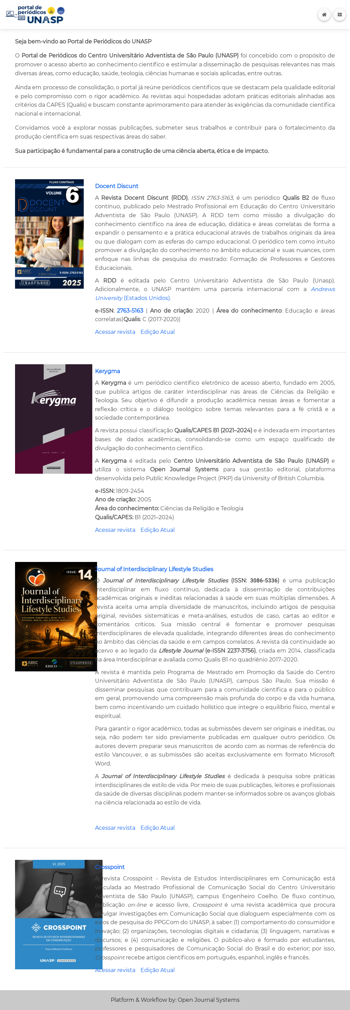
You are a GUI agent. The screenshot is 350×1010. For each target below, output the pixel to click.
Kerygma (107, 371)
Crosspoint (110, 867)
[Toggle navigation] (339, 14)
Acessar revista (115, 332)
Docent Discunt (116, 186)
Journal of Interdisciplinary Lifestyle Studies (154, 569)
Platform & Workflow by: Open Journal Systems (175, 1000)
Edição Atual (157, 332)
